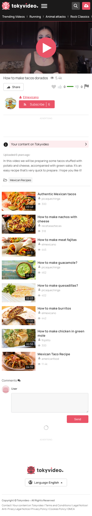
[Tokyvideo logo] (20, 6)
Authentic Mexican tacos (57, 194)
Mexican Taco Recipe (54, 354)
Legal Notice (79, 505)
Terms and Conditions (58, 505)
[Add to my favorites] (54, 87)
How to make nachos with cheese (57, 219)
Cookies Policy (57, 509)
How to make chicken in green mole (61, 333)
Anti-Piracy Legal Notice (16, 509)
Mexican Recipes (20, 180)
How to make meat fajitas (57, 240)
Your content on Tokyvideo (28, 505)
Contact (6, 505)
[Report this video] (86, 87)
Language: (45, 482)
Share (13, 87)
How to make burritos (54, 308)
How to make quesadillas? (58, 285)
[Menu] (44, 6)
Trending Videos (13, 16)
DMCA (71, 509)
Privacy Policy (39, 509)
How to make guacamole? (57, 262)
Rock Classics (79, 16)
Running (35, 16)
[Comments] (49, 403)
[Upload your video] (86, 6)
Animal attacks (56, 16)
